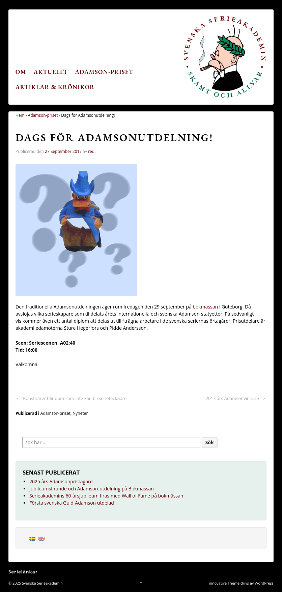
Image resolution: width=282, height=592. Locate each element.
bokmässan (205, 306)
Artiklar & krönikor (55, 87)
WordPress (264, 583)
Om (21, 72)
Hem (20, 115)
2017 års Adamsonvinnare (232, 398)
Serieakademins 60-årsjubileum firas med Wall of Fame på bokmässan (106, 495)
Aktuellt (51, 72)
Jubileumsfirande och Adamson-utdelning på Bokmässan (91, 488)
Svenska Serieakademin (42, 583)
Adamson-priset (104, 72)
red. (91, 151)
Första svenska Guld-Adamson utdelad (71, 503)
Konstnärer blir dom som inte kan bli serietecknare (74, 398)
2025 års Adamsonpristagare (61, 481)
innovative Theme (224, 583)
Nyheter (80, 413)
